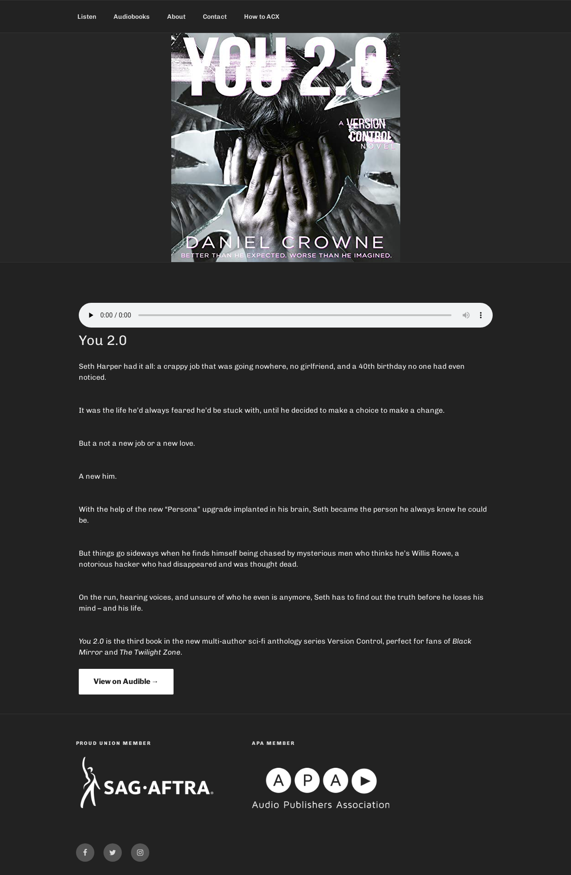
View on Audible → (126, 681)
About (176, 17)
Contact (215, 17)
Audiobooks (132, 17)
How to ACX (261, 17)
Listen (86, 17)
